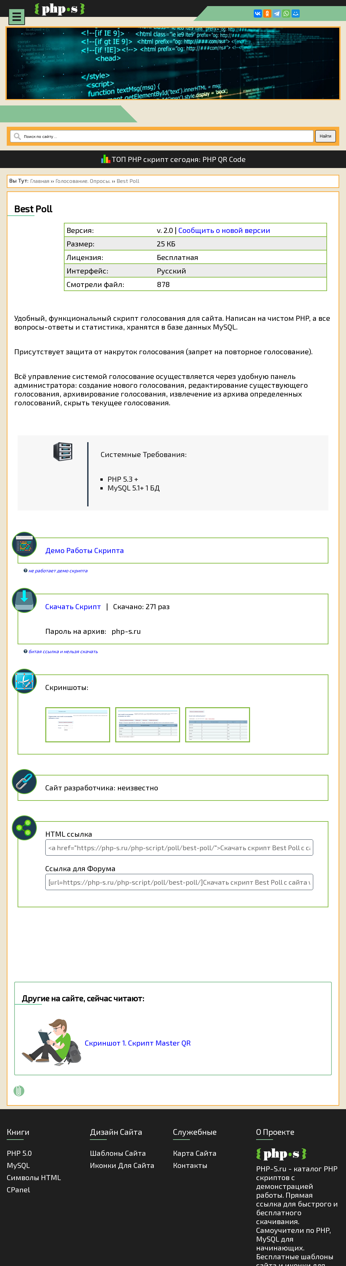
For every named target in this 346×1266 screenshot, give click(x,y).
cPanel (18, 1189)
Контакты (190, 1165)
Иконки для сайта (122, 1165)
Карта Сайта (195, 1152)
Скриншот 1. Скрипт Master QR (138, 1042)
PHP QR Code (224, 158)
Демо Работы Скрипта (84, 550)
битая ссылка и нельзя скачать (63, 651)
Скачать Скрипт (73, 606)
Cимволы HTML (34, 1177)
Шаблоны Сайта (118, 1152)
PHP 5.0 (19, 1152)
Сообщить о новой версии (224, 229)
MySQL (18, 1165)
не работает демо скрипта (58, 570)
